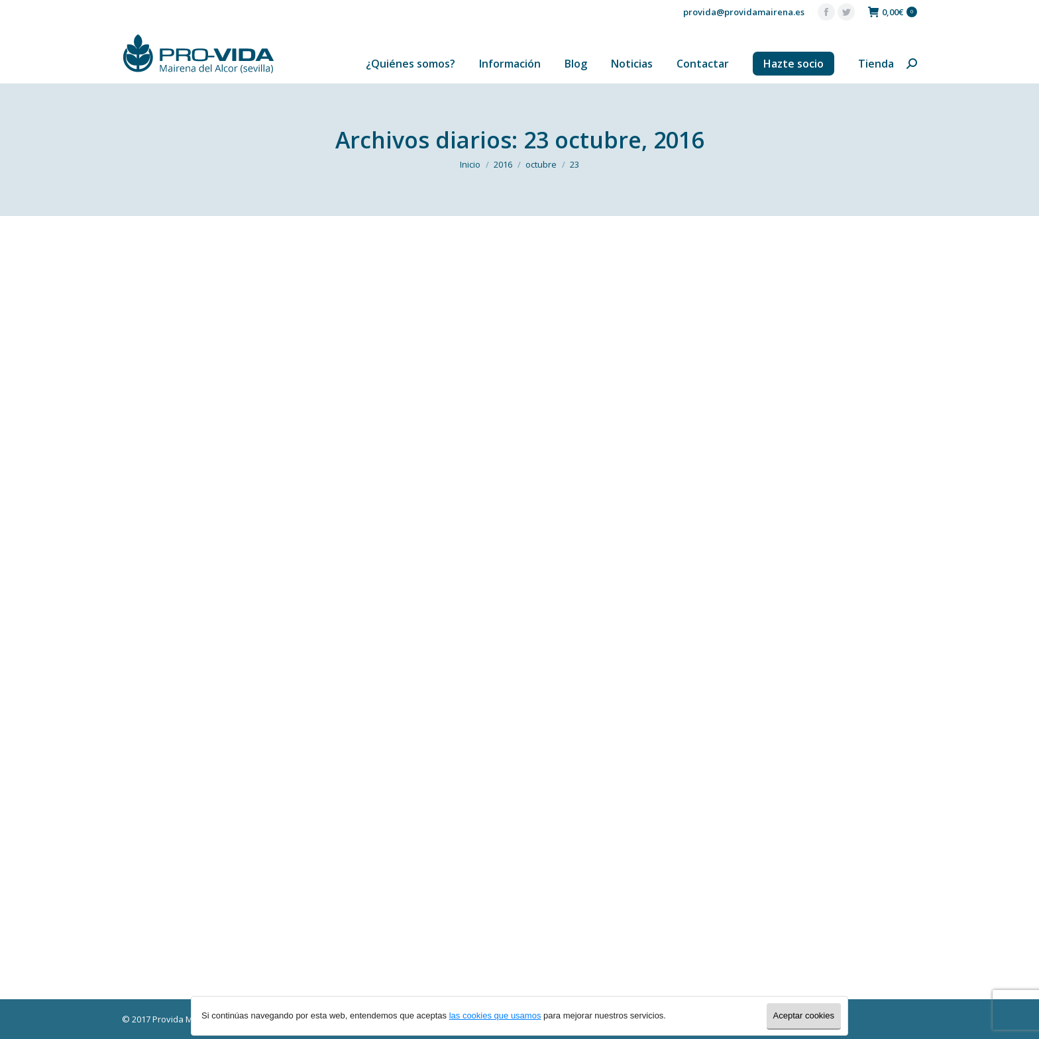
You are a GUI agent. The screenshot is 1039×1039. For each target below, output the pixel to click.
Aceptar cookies (804, 1015)
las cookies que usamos (495, 1015)
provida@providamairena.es (743, 12)
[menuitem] (410, 63)
